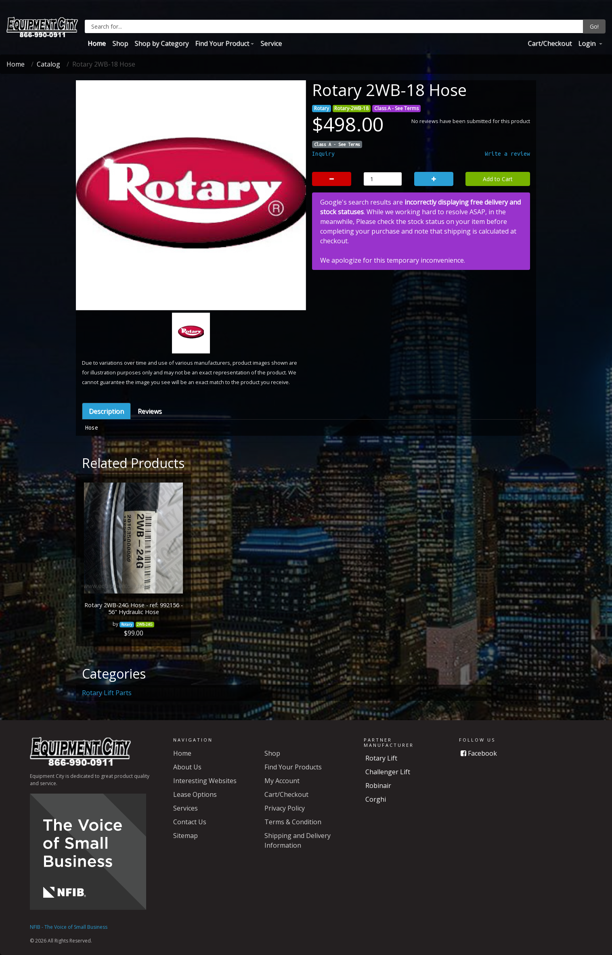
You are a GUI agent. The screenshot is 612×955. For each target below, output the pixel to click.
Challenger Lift (387, 771)
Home (97, 43)
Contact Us (189, 821)
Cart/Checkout (550, 43)
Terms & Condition (292, 821)
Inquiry (323, 153)
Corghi (375, 799)
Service (271, 43)
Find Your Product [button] (222, 43)
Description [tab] (106, 411)
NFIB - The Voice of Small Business (68, 927)
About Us (187, 767)
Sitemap (185, 835)
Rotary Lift (381, 758)
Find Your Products (293, 767)
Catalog (48, 64)
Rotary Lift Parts (107, 692)
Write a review (507, 153)
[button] (98, 236)
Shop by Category (161, 43)
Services (185, 808)
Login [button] (587, 43)
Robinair (378, 785)
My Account (282, 780)
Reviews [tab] (150, 411)
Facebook (479, 753)
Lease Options (195, 794)
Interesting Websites (205, 780)
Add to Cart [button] (498, 179)
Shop (120, 43)
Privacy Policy (284, 808)
